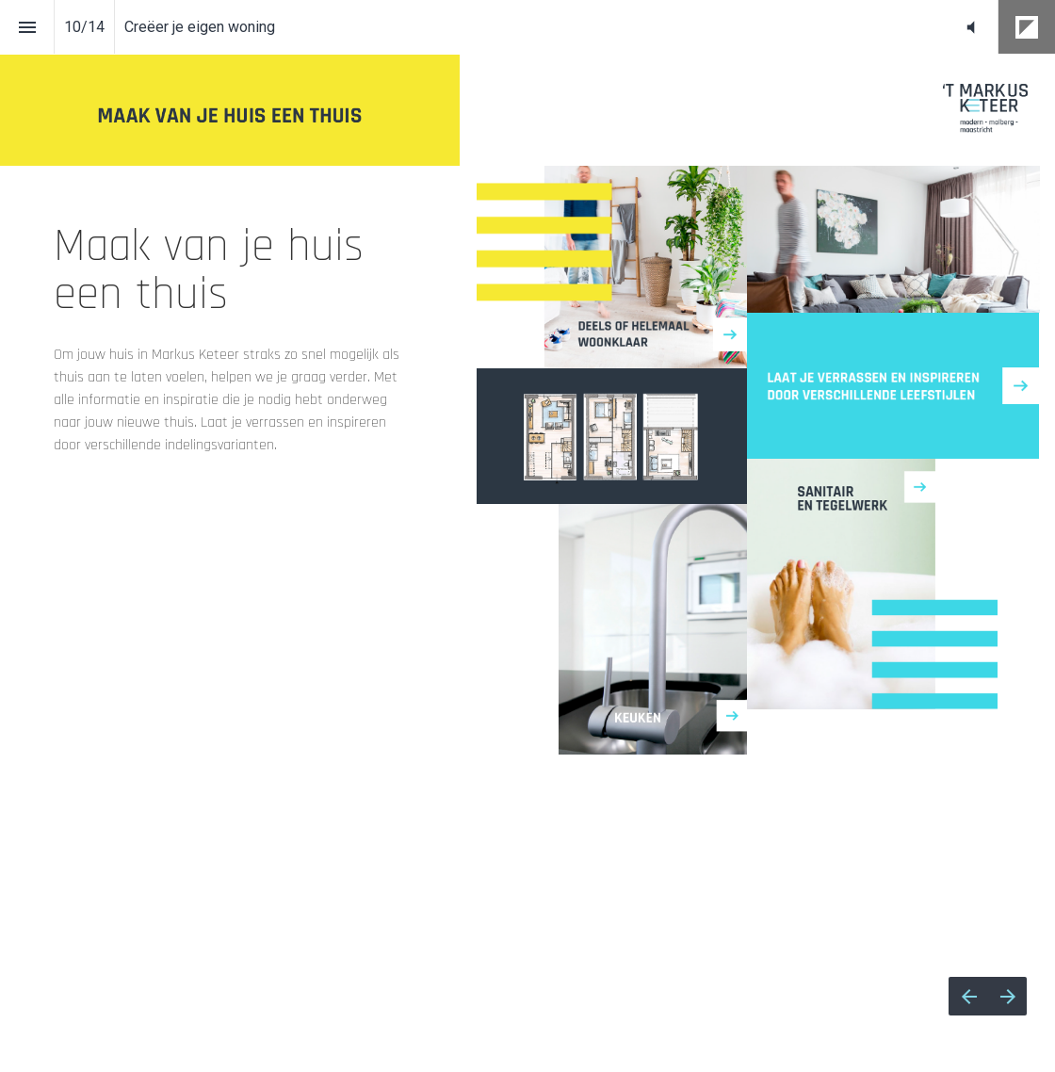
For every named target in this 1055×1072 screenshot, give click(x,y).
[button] (971, 27)
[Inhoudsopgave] (27, 27)
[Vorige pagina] (968, 996)
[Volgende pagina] (1007, 996)
